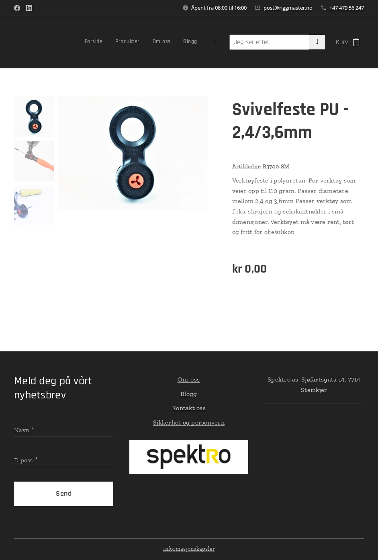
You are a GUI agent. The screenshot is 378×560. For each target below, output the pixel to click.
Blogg (189, 394)
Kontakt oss (189, 408)
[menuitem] (162, 42)
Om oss (189, 379)
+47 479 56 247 (346, 7)
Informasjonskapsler (189, 549)
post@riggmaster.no (288, 7)
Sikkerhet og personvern (189, 422)
